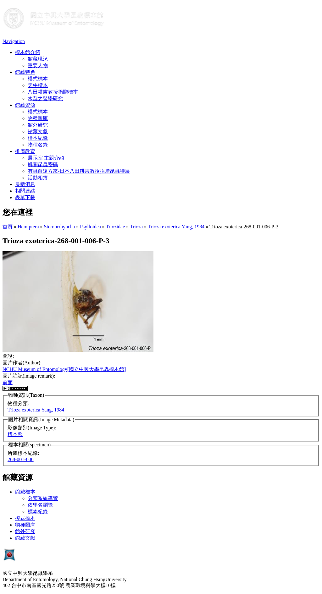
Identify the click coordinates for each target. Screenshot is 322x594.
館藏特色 (25, 72)
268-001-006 (21, 459)
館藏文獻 (38, 131)
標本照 (15, 434)
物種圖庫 (38, 118)
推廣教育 (25, 151)
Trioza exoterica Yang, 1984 (176, 226)
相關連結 (25, 190)
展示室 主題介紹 (46, 158)
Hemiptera (28, 226)
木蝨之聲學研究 (45, 98)
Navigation (14, 41)
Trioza (136, 226)
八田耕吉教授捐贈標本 (53, 92)
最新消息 (25, 184)
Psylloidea (90, 226)
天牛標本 (38, 85)
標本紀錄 (38, 138)
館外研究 (38, 125)
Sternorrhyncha (59, 226)
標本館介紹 (27, 52)
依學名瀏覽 (40, 505)
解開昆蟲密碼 (43, 164)
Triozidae (115, 226)
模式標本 (38, 78)
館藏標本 (25, 491)
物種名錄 (38, 144)
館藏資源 (25, 105)
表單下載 (25, 197)
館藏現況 (38, 59)
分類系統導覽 (43, 498)
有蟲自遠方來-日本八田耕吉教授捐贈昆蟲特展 (79, 171)
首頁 (8, 226)
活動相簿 (38, 177)
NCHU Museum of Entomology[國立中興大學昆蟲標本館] (64, 369)
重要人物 (38, 65)
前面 (8, 382)
